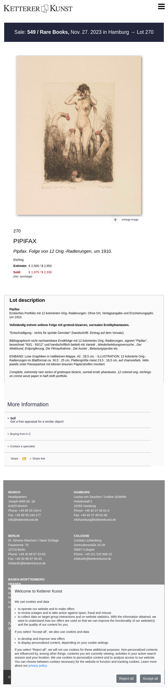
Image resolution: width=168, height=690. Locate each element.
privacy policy (37, 665)
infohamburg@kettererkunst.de (95, 519)
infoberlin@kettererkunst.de (27, 563)
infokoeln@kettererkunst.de (92, 558)
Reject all (126, 678)
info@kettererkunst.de (23, 519)
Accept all (150, 678)
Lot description (27, 300)
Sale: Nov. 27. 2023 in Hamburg (72, 32)
